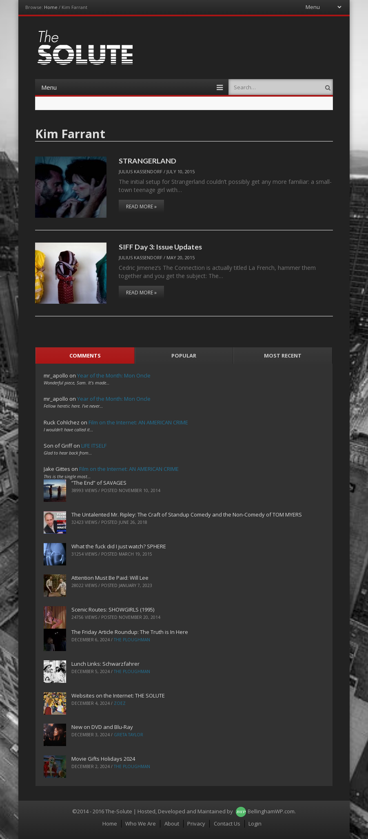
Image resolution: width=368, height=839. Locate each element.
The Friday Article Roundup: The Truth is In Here (129, 632)
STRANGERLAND (147, 160)
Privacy (196, 823)
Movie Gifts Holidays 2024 (103, 758)
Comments (85, 355)
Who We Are (140, 823)
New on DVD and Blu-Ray (102, 727)
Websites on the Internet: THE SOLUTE (118, 695)
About (171, 823)
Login (255, 823)
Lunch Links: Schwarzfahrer (105, 663)
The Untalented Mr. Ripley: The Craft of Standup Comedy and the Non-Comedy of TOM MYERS (186, 514)
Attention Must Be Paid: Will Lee (110, 577)
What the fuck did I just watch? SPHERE (118, 546)
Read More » (141, 206)
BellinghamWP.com (271, 811)
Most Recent (282, 355)
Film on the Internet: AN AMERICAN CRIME (138, 422)
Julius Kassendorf (140, 171)
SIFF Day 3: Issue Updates (160, 246)
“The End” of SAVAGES (98, 482)
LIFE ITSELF (93, 445)
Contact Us (227, 823)
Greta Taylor (128, 734)
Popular (183, 355)
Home (51, 7)
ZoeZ (120, 703)
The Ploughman (132, 639)
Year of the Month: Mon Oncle (114, 375)
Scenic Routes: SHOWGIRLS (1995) (112, 609)
